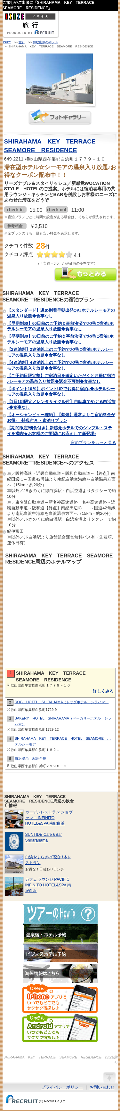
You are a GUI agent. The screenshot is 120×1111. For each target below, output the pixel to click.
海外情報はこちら (60, 973)
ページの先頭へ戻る (109, 1077)
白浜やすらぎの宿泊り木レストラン (48, 860)
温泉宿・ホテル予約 (60, 933)
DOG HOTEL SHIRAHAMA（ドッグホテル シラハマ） (62, 702)
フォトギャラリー (60, 117)
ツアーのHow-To (60, 914)
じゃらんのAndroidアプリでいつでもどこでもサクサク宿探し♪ (60, 1027)
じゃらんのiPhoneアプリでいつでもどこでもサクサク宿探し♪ (60, 998)
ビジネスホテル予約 (60, 953)
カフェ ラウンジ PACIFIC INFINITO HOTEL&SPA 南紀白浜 (48, 885)
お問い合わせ (102, 1087)
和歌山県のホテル (45, 42)
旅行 (22, 42)
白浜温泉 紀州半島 (30, 758)
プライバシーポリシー (62, 1087)
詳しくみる (103, 691)
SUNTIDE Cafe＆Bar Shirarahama (43, 837)
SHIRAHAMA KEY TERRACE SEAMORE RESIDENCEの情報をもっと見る (86, 275)
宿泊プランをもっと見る (93, 442)
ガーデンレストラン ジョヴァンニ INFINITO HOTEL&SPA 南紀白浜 (48, 817)
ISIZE (7, 42)
